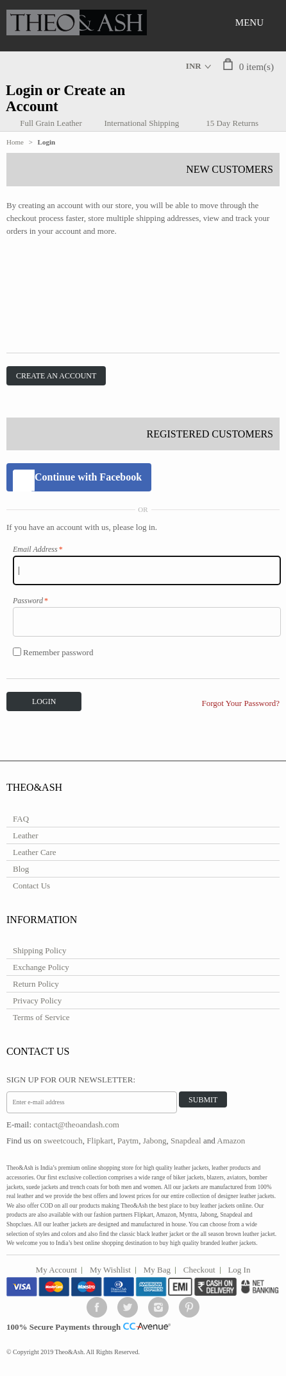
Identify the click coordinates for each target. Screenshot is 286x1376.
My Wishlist (110, 1270)
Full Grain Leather (51, 123)
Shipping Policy (39, 950)
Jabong (155, 1140)
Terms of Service (41, 1017)
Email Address (35, 549)
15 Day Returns (232, 123)
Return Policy (36, 984)
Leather (25, 835)
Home (15, 142)
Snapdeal (186, 1140)
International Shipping (142, 123)
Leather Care (34, 852)
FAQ (21, 819)
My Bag (157, 1270)
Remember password (53, 652)
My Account (57, 1270)
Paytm (128, 1140)
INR (193, 66)
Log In (239, 1270)
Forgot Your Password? (241, 703)
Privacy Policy (37, 1000)
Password (28, 601)
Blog (21, 869)
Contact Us (31, 885)
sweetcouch (63, 1140)
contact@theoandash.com (76, 1124)
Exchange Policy (41, 967)
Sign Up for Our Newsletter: (70, 1079)
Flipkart (100, 1140)
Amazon (231, 1140)
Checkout (199, 1270)
